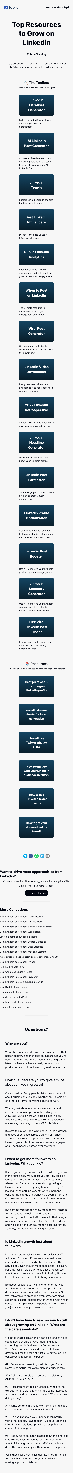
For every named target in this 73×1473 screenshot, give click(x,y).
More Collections (14, 910)
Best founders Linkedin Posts (15, 1002)
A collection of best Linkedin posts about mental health (29, 956)
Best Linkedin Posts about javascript (19, 976)
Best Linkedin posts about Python (17, 961)
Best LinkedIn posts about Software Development (26, 926)
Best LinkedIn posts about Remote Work (21, 921)
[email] (47, 856)
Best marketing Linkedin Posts (16, 1007)
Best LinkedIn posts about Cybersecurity (21, 916)
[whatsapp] (36, 856)
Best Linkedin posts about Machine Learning (23, 951)
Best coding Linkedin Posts (14, 992)
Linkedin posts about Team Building (18, 936)
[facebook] (31, 856)
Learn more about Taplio (57, 7)
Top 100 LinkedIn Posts (12, 966)
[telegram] (42, 856)
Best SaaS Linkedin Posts (13, 987)
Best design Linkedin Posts (14, 997)
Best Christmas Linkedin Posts (16, 971)
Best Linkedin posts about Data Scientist (21, 946)
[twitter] (25, 856)
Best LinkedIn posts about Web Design (20, 931)
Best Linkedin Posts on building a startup (21, 982)
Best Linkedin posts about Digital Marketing (23, 941)
